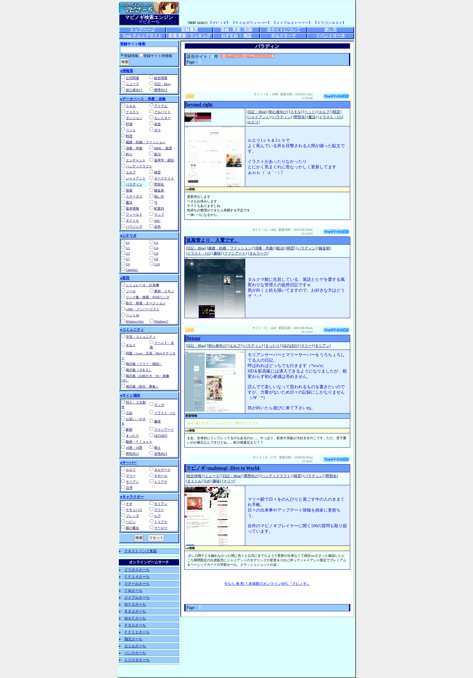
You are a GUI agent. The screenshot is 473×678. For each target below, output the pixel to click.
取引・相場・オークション (146, 303)
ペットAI (132, 315)
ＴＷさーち (133, 590)
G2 (156, 242)
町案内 (159, 208)
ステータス (134, 196)
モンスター (162, 118)
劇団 (129, 429)
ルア (157, 516)
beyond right (199, 104)
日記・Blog (162, 84)
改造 (157, 124)
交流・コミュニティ (141, 336)
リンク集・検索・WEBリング (148, 297)
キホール (160, 475)
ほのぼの (160, 435)
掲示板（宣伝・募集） (142, 386)
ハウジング (134, 226)
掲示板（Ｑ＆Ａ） (139, 370)
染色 (157, 226)
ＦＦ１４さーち (137, 577)
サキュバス (134, 510)
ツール (131, 291)
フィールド (134, 214)
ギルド (131, 345)
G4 (156, 248)
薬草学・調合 (164, 160)
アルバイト (162, 112)
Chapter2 (132, 269)
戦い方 (159, 196)
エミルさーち (135, 646)
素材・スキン (164, 291)
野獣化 (159, 184)
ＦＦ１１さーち (137, 632)
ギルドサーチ (283, 35)
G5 (128, 253)
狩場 (129, 124)
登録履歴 (189, 29)
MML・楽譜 (163, 148)
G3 (128, 248)
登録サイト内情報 (155, 56)
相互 (247, 35)
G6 (156, 253)
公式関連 (132, 78)
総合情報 (160, 78)
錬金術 (159, 190)
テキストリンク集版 (140, 551)
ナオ (129, 503)
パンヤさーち (135, 653)
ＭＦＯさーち (135, 604)
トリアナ (160, 481)
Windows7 (161, 321)
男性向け (132, 453)
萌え (157, 447)
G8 (156, 259)
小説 (129, 413)
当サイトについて (283, 29)
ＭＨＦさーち (135, 618)
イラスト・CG (164, 413)
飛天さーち (133, 639)
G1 (128, 242)
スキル (131, 106)
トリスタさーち (137, 660)
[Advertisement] (267, 78)
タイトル (132, 220)
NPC (157, 221)
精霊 (157, 172)
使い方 (330, 29)
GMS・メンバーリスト (143, 309)
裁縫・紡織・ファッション (146, 142)
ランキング (200, 35)
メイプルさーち (137, 597)
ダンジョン (134, 118)
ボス (157, 130)
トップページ (142, 29)
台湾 (129, 487)
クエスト (132, 112)
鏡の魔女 (132, 528)
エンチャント (136, 160)
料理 (129, 136)
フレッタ (132, 516)
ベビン (131, 522)
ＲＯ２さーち (135, 611)
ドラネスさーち (137, 570)
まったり (132, 435)
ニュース (132, 84)
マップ (159, 214)
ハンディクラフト (139, 166)
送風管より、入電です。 (212, 240)
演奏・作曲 (134, 148)
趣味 (157, 421)
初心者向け (134, 90)
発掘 (129, 190)
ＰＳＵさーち (135, 625)
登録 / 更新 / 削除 (236, 29)
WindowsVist (135, 321)
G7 (128, 259)
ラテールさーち (137, 583)
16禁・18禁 (134, 447)
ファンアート (164, 429)
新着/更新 (177, 35)
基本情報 (132, 208)
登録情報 (129, 56)
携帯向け (160, 90)
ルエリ (131, 469)
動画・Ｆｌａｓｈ (139, 441)
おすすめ (229, 35)
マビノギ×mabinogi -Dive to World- (223, 467)
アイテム (160, 106)
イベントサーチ (330, 35)
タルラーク (162, 469)
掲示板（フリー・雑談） (144, 364)
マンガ (159, 405)
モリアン (132, 481)
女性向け (160, 453)
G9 (128, 264)
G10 (157, 264)
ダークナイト (164, 178)
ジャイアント (136, 178)
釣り (129, 154)
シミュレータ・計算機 (142, 285)
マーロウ (160, 528)
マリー (131, 475)
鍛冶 (157, 154)
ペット (131, 130)
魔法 (129, 202)
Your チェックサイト (142, 35)
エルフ (131, 172)
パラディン (134, 184)
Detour (193, 338)
